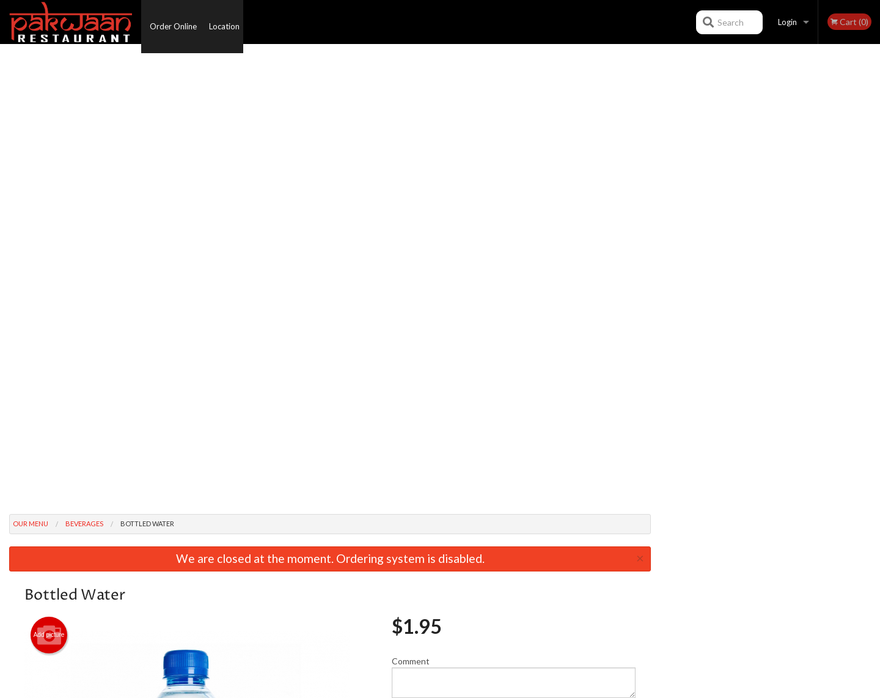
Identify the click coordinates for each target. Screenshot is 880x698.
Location (230, 22)
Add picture (49, 174)
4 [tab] (779, 246)
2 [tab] (742, 246)
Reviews (514, 539)
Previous (669, 167)
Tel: (633, 569)
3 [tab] (761, 246)
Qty (429, 265)
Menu (408, 539)
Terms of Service (460, 689)
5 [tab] (797, 246)
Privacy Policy (523, 569)
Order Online (173, 22)
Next (871, 167)
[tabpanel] (770, 167)
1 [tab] (724, 246)
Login (787, 22)
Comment (514, 216)
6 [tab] (816, 246)
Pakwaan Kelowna (194, 523)
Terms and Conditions (538, 554)
